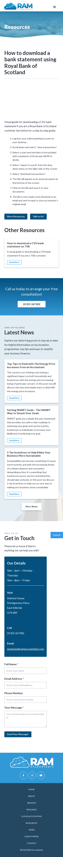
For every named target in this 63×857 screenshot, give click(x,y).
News (31, 829)
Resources (31, 823)
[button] (54, 7)
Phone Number (13, 693)
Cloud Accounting (31, 816)
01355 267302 (31, 304)
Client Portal (31, 836)
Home (31, 789)
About (31, 796)
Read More (14, 262)
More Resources (16, 216)
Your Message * (14, 707)
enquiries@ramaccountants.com (25, 648)
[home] (18, 6)
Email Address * (14, 678)
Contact (31, 843)
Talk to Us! (38, 216)
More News (32, 506)
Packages (32, 809)
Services (31, 803)
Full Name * (11, 664)
